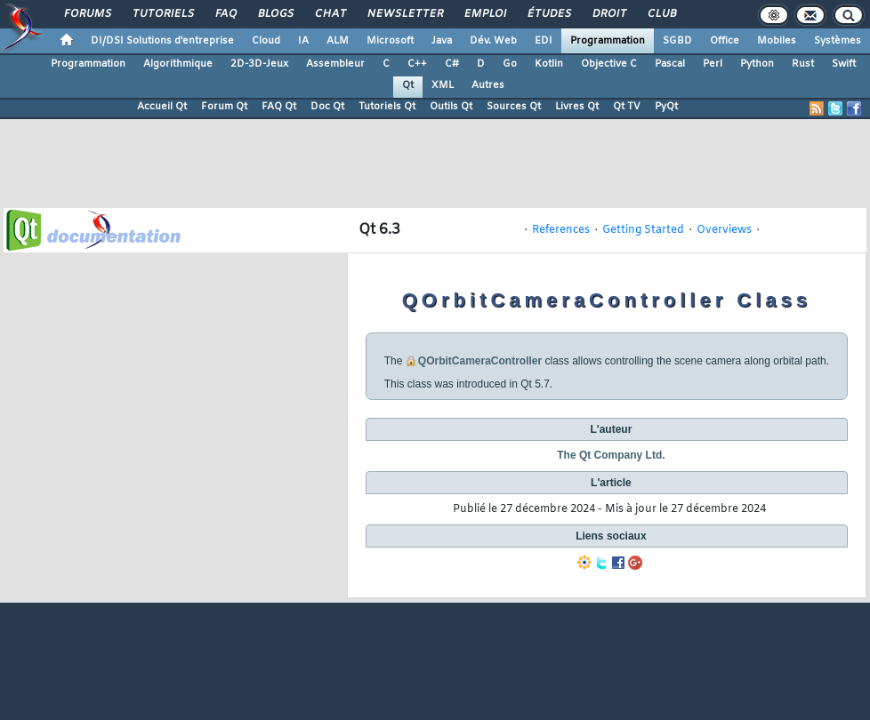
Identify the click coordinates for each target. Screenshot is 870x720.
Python (757, 64)
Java (441, 41)
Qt (408, 85)
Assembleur (335, 64)
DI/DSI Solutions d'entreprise (162, 41)
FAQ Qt (279, 106)
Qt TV (626, 106)
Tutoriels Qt (386, 106)
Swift (844, 64)
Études (548, 14)
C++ (417, 64)
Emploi (484, 14)
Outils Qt (451, 106)
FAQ (225, 14)
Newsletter (404, 14)
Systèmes (837, 41)
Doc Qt (327, 106)
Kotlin (549, 64)
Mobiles (776, 41)
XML (442, 85)
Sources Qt (514, 106)
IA (303, 41)
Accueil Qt (162, 106)
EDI (543, 41)
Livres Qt (577, 106)
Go (510, 64)
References (561, 230)
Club (661, 14)
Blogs (274, 14)
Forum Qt (224, 106)
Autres (487, 85)
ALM (337, 41)
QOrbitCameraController (480, 361)
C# (452, 64)
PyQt (666, 106)
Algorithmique (178, 64)
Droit (608, 14)
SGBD (677, 41)
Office (724, 41)
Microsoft (390, 41)
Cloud (266, 41)
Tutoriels (162, 14)
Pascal (670, 64)
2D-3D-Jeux (259, 64)
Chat (329, 14)
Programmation (607, 41)
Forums (86, 14)
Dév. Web (493, 41)
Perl (712, 64)
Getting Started (643, 230)
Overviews (724, 230)
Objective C (609, 64)
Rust (803, 64)
